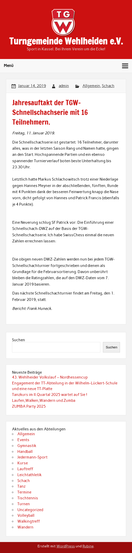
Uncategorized (30, 510)
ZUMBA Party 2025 (29, 406)
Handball (25, 451)
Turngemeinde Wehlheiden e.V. (66, 41)
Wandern (25, 527)
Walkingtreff (28, 521)
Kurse (22, 463)
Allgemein (91, 86)
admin (64, 86)
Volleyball (25, 515)
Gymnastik (26, 445)
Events (23, 440)
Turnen (23, 504)
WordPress (65, 546)
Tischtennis (27, 498)
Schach (108, 86)
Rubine (87, 546)
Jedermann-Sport (32, 457)
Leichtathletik (29, 475)
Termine (24, 492)
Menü (9, 65)
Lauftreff (25, 469)
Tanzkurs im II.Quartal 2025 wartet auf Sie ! (49, 394)
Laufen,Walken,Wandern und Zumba (43, 400)
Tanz (21, 486)
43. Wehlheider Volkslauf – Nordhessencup (50, 377)
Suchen (18, 340)
